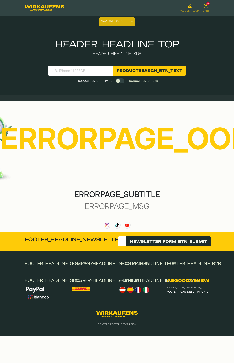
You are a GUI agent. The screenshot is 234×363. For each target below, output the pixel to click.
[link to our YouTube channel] (127, 225)
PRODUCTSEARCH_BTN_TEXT (149, 70)
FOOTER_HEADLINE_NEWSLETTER (73, 239)
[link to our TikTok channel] (117, 225)
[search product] (80, 71)
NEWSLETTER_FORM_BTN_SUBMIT (168, 241)
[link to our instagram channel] (107, 225)
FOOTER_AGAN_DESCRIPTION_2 (187, 291)
